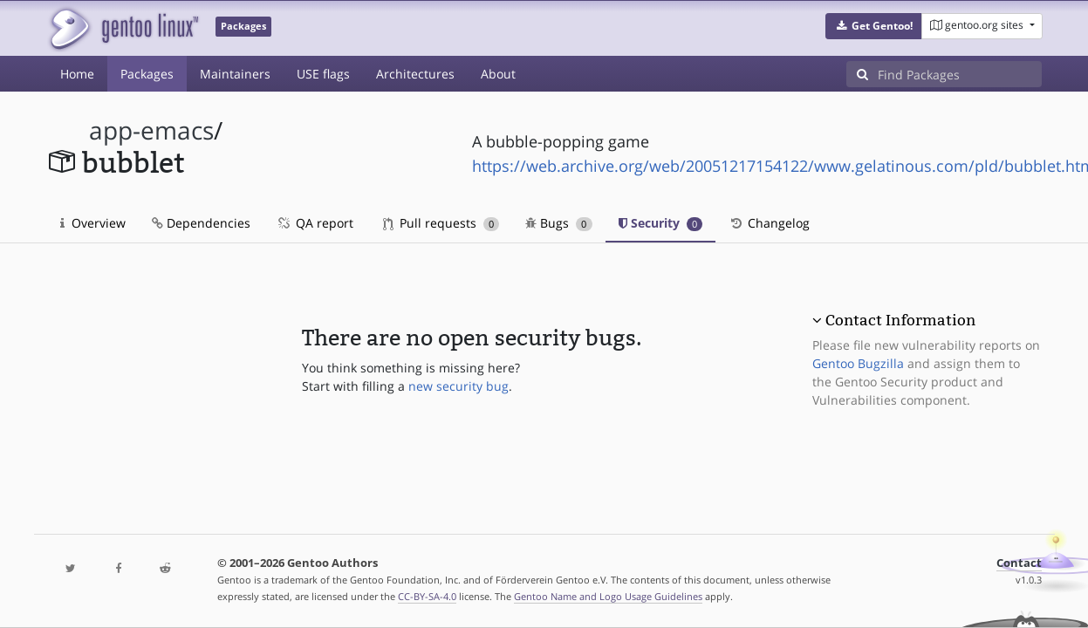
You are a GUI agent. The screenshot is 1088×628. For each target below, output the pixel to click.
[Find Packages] (960, 74)
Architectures (415, 73)
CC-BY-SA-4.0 (427, 596)
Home (77, 73)
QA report (315, 223)
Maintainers (235, 73)
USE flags (323, 73)
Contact (1019, 563)
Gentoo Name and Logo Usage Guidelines (608, 596)
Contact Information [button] (900, 320)
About (498, 73)
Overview (93, 223)
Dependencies (201, 223)
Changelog (769, 223)
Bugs (558, 223)
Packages (147, 73)
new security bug (458, 386)
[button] (873, 26)
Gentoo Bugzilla (858, 363)
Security (661, 223)
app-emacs (151, 130)
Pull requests (441, 223)
